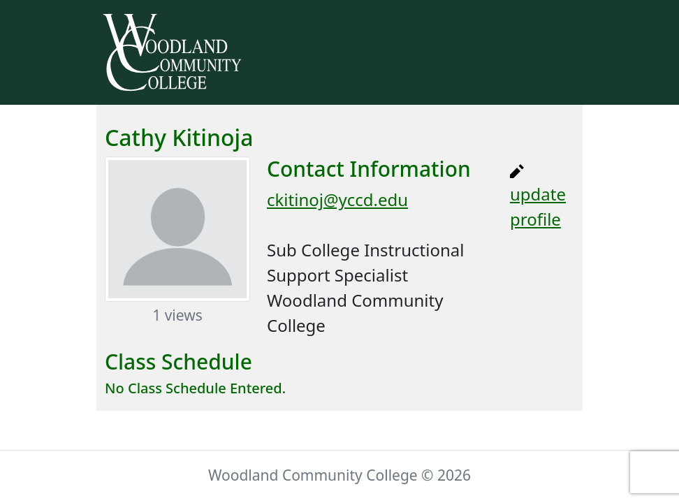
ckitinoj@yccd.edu (337, 199)
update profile (538, 197)
